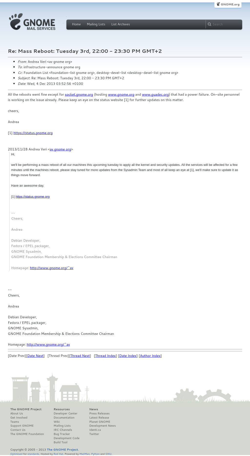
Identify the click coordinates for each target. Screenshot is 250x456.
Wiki (57, 422)
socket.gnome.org (79, 94)
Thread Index (105, 355)
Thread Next (80, 355)
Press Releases (99, 413)
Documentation (64, 418)
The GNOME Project (26, 409)
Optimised (16, 454)
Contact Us (17, 430)
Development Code (67, 438)
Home (76, 24)
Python (95, 454)
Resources (62, 409)
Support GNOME (22, 426)
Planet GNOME (99, 422)
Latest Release (99, 418)
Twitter (94, 434)
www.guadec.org (155, 94)
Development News (102, 426)
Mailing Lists (96, 24)
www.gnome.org (121, 94)
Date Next (35, 355)
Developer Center (65, 413)
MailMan (84, 454)
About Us (16, 413)
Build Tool (60, 442)
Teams (14, 422)
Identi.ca (95, 430)
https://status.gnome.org (33, 132)
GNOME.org (230, 4)
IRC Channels (63, 430)
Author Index (150, 355)
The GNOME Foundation (27, 434)
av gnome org (60, 149)
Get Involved (18, 418)
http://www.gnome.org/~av (51, 267)
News (93, 409)
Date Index (127, 355)
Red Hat (58, 454)
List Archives (120, 24)
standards (33, 454)
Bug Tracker (62, 434)
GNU (108, 454)
